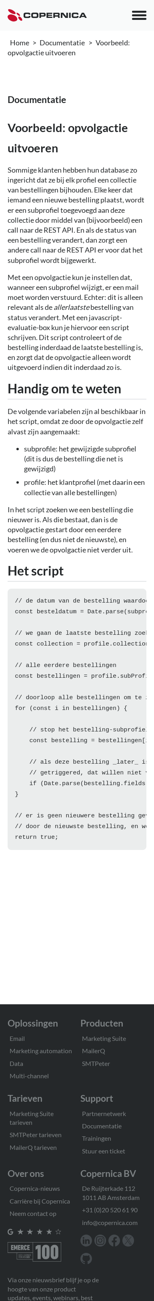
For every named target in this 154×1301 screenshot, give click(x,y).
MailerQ (93, 1050)
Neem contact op (33, 1213)
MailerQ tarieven (33, 1147)
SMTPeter (96, 1063)
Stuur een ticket (103, 1151)
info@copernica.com (110, 1222)
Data (16, 1063)
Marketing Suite (104, 1038)
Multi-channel (29, 1075)
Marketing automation (41, 1050)
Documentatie (62, 42)
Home (19, 42)
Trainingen (96, 1138)
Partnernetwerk (104, 1113)
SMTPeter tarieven (36, 1134)
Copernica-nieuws (35, 1188)
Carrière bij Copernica (40, 1201)
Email (17, 1038)
